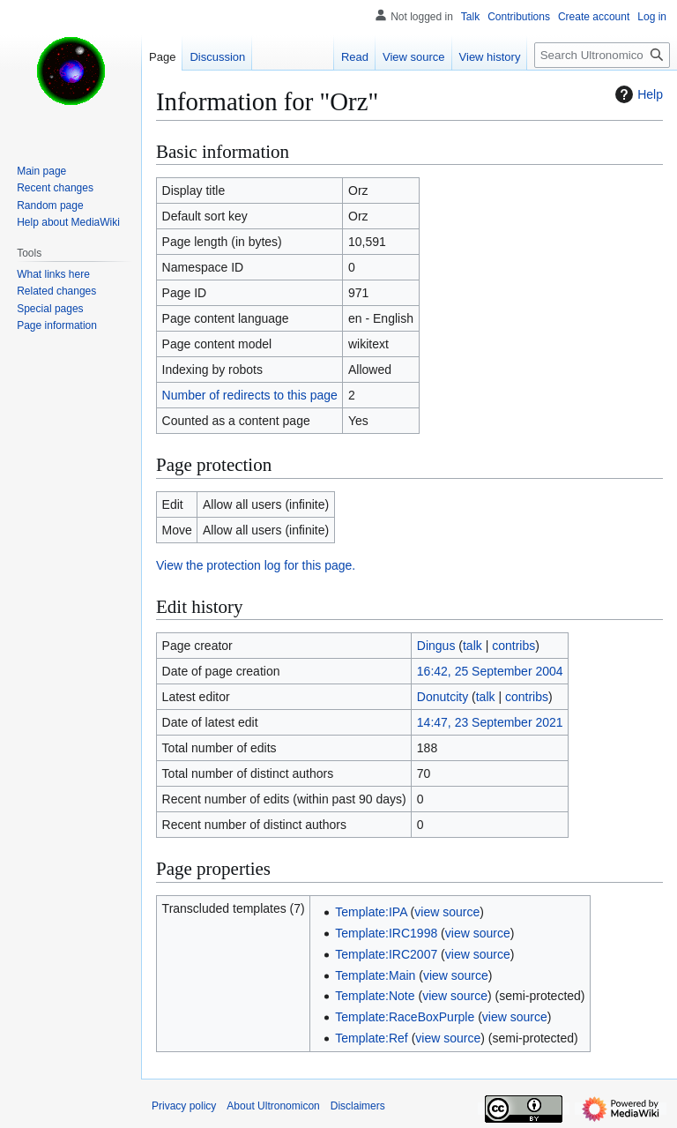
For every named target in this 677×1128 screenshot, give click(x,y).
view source (447, 912)
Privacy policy (184, 1106)
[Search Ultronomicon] (602, 55)
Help (637, 94)
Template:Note (374, 996)
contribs (513, 646)
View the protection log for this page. (255, 565)
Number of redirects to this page (250, 395)
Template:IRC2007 (386, 954)
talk (472, 646)
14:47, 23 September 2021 (490, 722)
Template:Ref (371, 1038)
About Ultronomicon (273, 1106)
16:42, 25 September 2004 (490, 671)
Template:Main (375, 975)
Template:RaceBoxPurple (404, 1017)
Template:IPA (370, 912)
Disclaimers (358, 1106)
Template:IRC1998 (386, 933)
